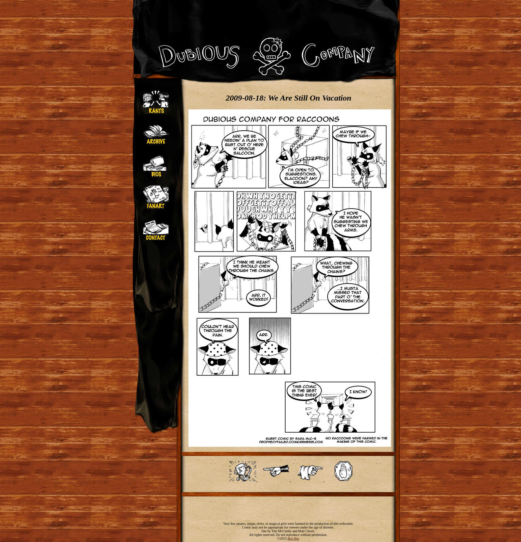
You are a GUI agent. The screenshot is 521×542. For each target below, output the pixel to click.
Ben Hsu (293, 538)
